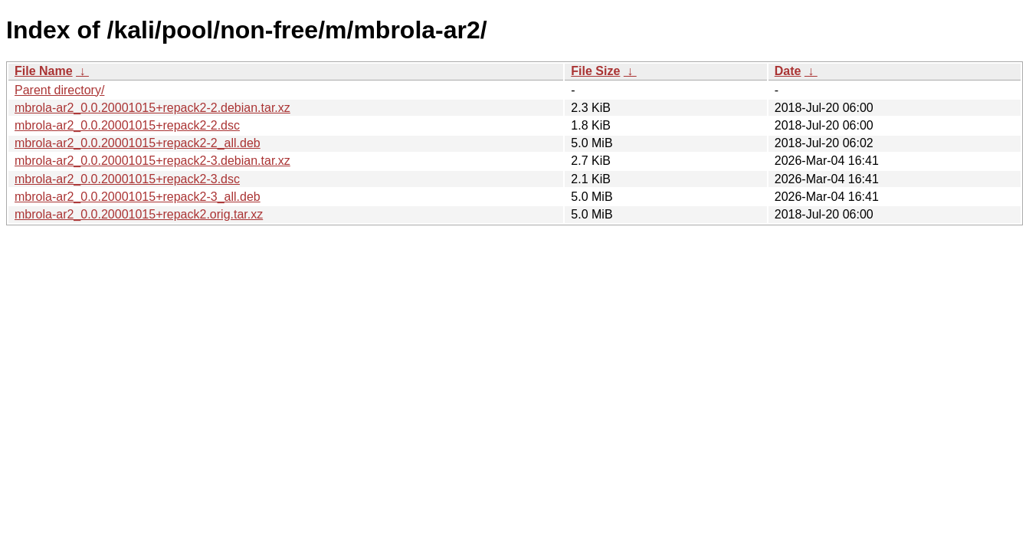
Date (788, 70)
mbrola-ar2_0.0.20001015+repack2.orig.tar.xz (139, 214)
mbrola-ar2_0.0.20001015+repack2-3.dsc (127, 179)
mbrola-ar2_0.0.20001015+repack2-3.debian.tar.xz (152, 160)
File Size (595, 70)
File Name (44, 70)
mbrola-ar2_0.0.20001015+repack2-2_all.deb (138, 143)
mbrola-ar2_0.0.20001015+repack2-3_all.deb (138, 196)
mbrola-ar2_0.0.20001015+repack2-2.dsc (127, 125)
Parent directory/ (59, 90)
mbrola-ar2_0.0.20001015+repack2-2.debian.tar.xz (152, 107)
